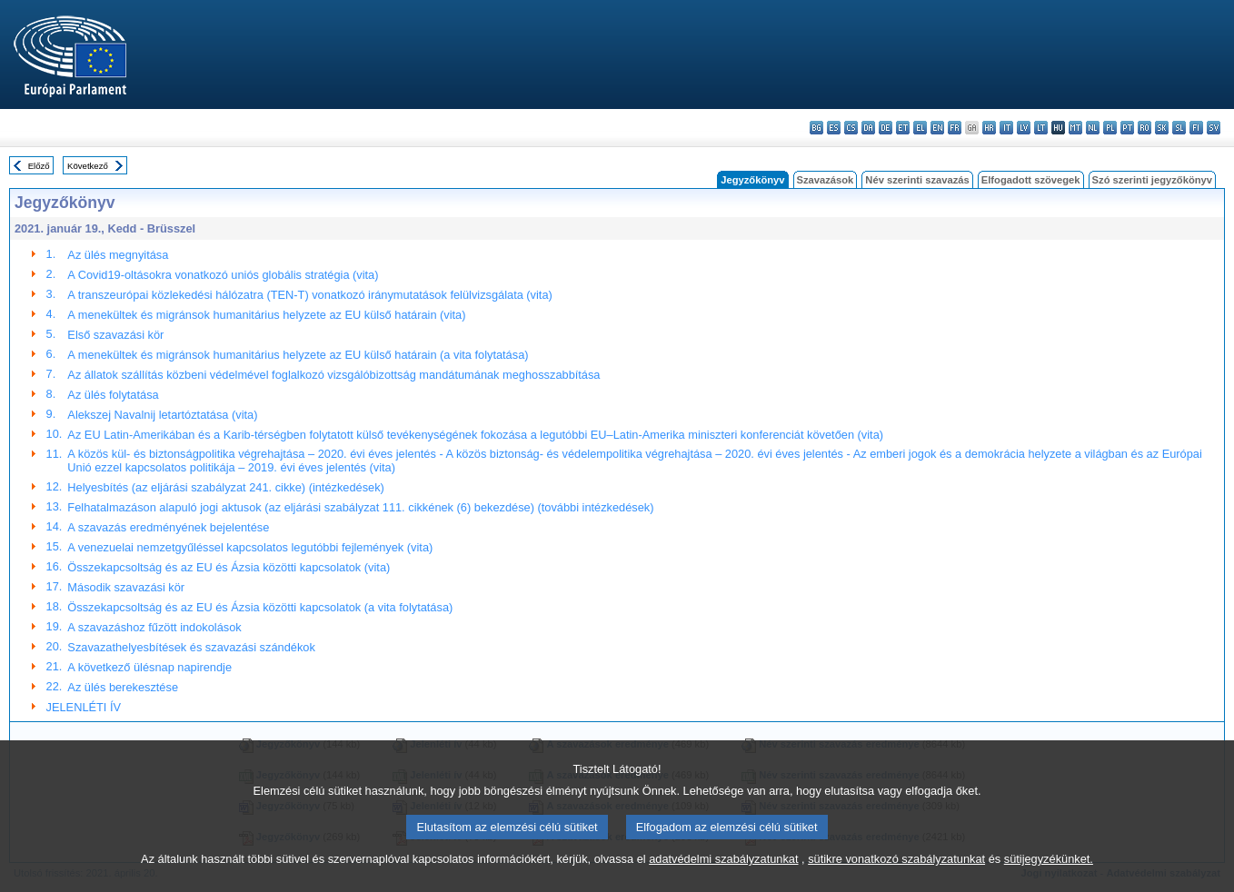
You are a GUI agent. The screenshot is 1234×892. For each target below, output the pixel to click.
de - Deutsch (885, 127)
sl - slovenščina (1179, 127)
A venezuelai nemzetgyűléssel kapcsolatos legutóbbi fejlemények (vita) (250, 547)
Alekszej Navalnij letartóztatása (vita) (162, 414)
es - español (834, 127)
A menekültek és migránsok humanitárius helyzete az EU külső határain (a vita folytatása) (297, 355)
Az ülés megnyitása (117, 255)
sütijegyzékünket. (1048, 866)
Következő (87, 166)
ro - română (1144, 127)
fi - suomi (1196, 127)
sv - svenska (1213, 127)
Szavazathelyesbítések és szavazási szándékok (190, 647)
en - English (937, 127)
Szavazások (825, 179)
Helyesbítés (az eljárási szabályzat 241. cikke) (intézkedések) (225, 487)
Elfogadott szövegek (1030, 179)
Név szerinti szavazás (917, 179)
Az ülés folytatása (112, 394)
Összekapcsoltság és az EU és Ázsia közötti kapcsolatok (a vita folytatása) (260, 607)
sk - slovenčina (1162, 127)
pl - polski (1110, 127)
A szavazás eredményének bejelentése (168, 527)
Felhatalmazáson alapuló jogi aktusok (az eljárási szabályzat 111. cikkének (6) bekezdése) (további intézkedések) (360, 507)
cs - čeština (851, 127)
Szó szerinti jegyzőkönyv (1152, 179)
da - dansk (868, 127)
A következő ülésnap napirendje (149, 667)
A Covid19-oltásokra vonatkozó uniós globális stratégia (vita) (222, 275)
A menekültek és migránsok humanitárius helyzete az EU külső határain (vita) (266, 315)
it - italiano (1006, 127)
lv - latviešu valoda (1023, 127)
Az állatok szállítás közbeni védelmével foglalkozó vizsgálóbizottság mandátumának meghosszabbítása (333, 375)
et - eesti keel (903, 127)
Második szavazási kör (125, 587)
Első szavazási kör (115, 335)
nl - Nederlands (1093, 127)
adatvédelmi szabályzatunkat (723, 866)
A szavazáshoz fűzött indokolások (154, 627)
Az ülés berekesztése (122, 687)
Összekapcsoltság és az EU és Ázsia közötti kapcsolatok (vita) (228, 567)
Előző (39, 166)
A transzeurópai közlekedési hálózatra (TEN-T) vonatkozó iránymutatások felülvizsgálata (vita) (309, 295)
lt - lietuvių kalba (1041, 127)
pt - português (1127, 127)
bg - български (816, 127)
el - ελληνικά (920, 127)
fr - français (954, 127)
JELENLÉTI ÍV (84, 707)
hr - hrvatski (989, 127)
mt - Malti (1075, 127)
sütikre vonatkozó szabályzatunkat (896, 866)
